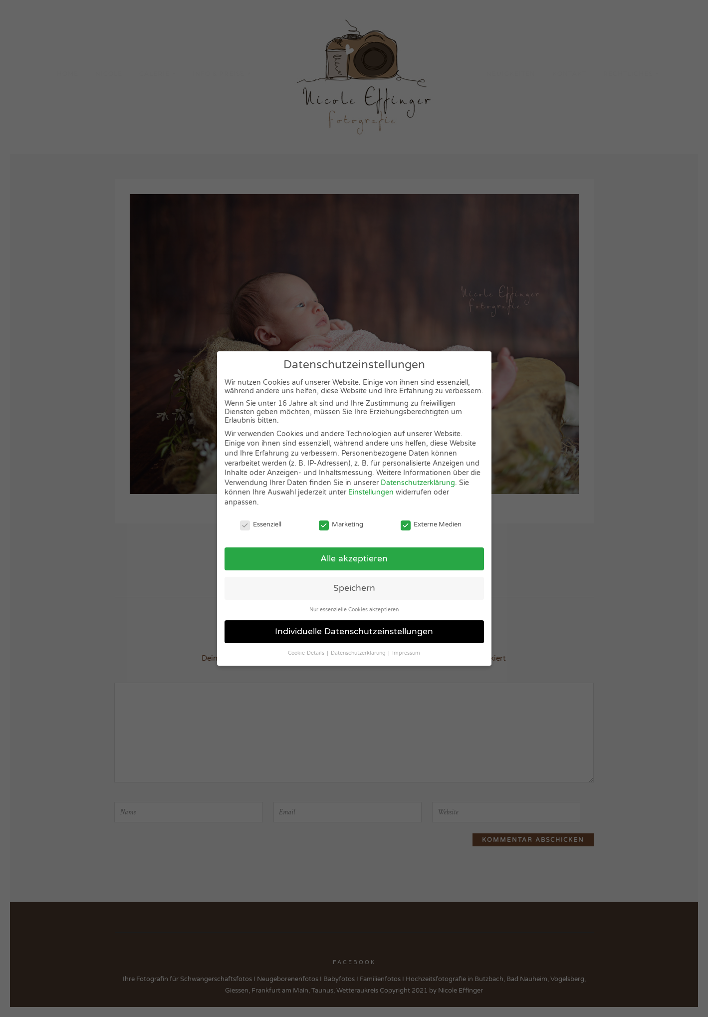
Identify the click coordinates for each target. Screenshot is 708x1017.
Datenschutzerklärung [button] (359, 653)
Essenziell (260, 524)
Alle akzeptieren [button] (354, 558)
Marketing (341, 524)
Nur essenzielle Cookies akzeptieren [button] (354, 609)
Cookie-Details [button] (307, 653)
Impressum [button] (406, 653)
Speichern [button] (354, 588)
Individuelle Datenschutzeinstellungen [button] (354, 631)
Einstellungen (371, 492)
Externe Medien (431, 524)
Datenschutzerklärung (418, 483)
